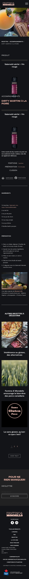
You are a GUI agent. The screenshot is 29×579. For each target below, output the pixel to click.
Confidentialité (15, 556)
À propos (14, 531)
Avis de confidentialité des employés (14, 559)
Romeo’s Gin (18, 291)
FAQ (14, 534)
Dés (3, 551)
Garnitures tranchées (8, 547)
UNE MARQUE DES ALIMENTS (16, 572)
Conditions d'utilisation (14, 562)
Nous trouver (14, 542)
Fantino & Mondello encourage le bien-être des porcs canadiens (14, 393)
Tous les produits (14, 529)
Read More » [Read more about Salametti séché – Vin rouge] (14, 60)
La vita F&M (14, 540)
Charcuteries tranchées (9, 549)
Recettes (5, 41)
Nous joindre (14, 545)
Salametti (5, 552)
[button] (20, 178)
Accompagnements (16, 41)
